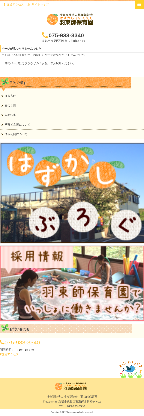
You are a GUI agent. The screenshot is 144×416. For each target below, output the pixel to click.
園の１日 (10, 105)
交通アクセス (14, 4)
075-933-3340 (66, 35)
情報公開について (16, 134)
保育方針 (10, 95)
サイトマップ (38, 4)
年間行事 (10, 115)
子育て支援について (17, 124)
